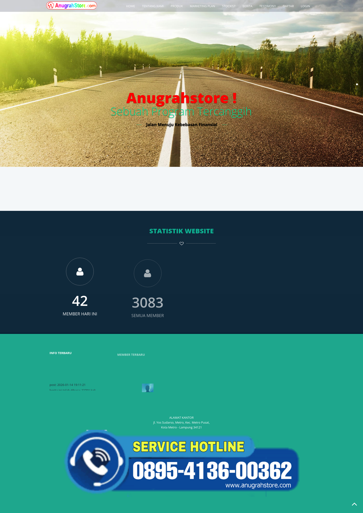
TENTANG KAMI (153, 6)
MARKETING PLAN (202, 6)
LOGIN (305, 6)
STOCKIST (228, 6)
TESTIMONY (267, 6)
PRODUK (177, 6)
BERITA (248, 6)
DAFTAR (288, 6)
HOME (130, 6)
